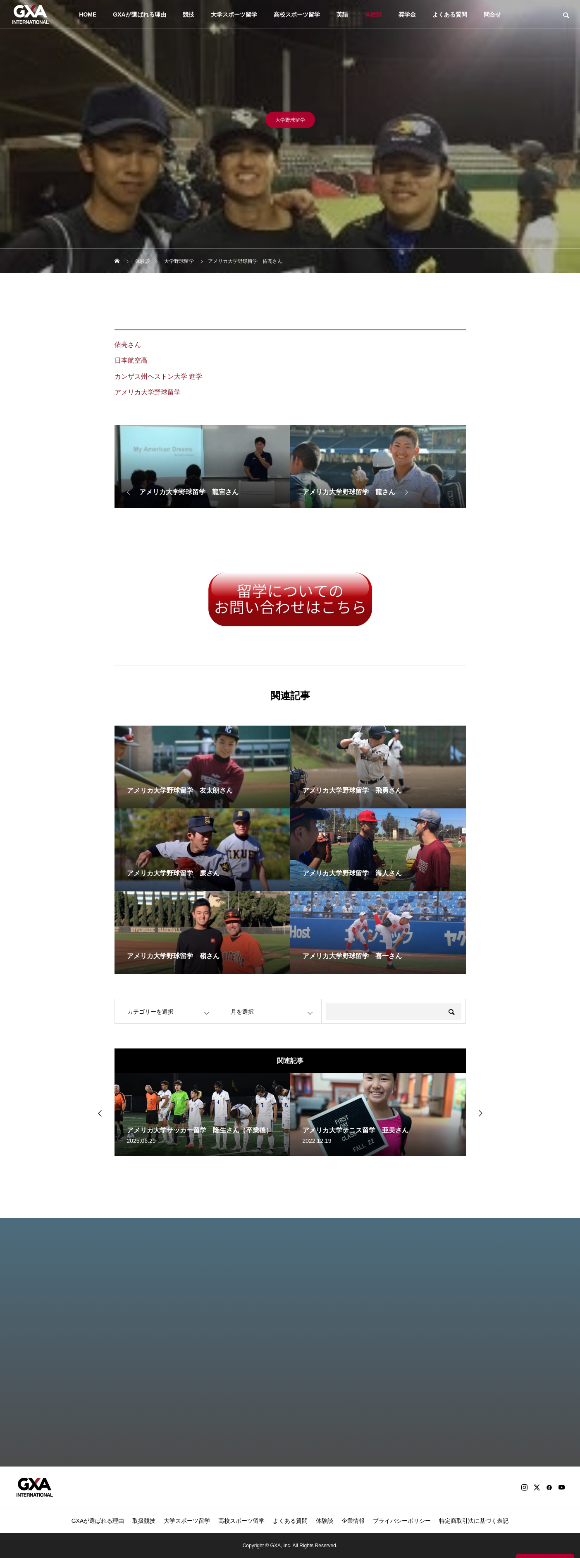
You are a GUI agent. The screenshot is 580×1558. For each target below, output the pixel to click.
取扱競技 (143, 1520)
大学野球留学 (290, 123)
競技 (188, 14)
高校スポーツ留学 (297, 14)
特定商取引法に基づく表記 (473, 1520)
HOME (87, 14)
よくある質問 (449, 14)
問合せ (492, 14)
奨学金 (407, 14)
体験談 (373, 14)
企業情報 (353, 1520)
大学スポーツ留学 (234, 14)
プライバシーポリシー (402, 1520)
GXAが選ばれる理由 (139, 14)
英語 (342, 14)
